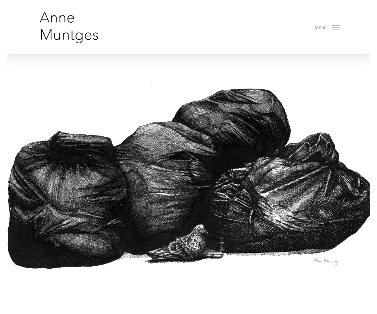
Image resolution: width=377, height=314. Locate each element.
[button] (327, 27)
